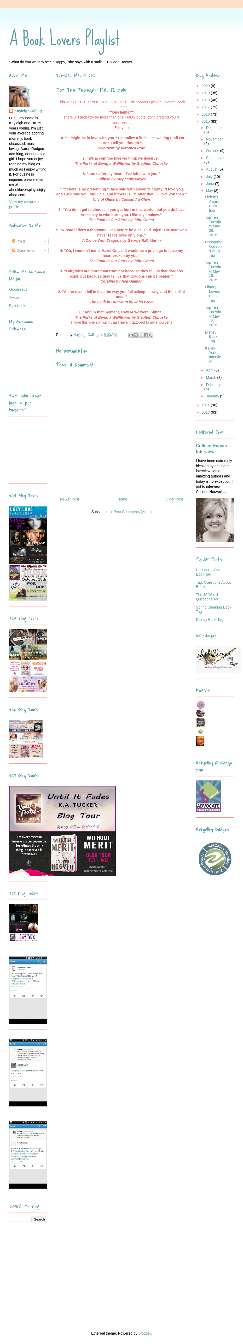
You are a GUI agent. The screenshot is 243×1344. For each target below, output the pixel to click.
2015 (206, 121)
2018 (206, 100)
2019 (206, 93)
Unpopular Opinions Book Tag (213, 248)
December (214, 128)
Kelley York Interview (213, 354)
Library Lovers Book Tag (212, 293)
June (210, 184)
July (209, 177)
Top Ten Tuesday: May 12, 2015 (213, 316)
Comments (23, 250)
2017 (206, 107)
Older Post (174, 499)
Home (122, 499)
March (211, 377)
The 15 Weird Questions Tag (207, 597)
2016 (206, 114)
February (213, 385)
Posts (19, 241)
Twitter (14, 297)
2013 (206, 412)
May (210, 191)
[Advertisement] (41, 1269)
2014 (206, 405)
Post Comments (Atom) (133, 512)
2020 (206, 86)
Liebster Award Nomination (213, 203)
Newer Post (69, 499)
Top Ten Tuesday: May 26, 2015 (213, 226)
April (210, 370)
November (214, 139)
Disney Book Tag (211, 336)
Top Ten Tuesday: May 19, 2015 (213, 271)
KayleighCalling (28, 111)
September (215, 158)
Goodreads (18, 289)
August (212, 169)
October (213, 151)
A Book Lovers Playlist (64, 38)
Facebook (17, 305)
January (213, 396)
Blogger (144, 1333)
